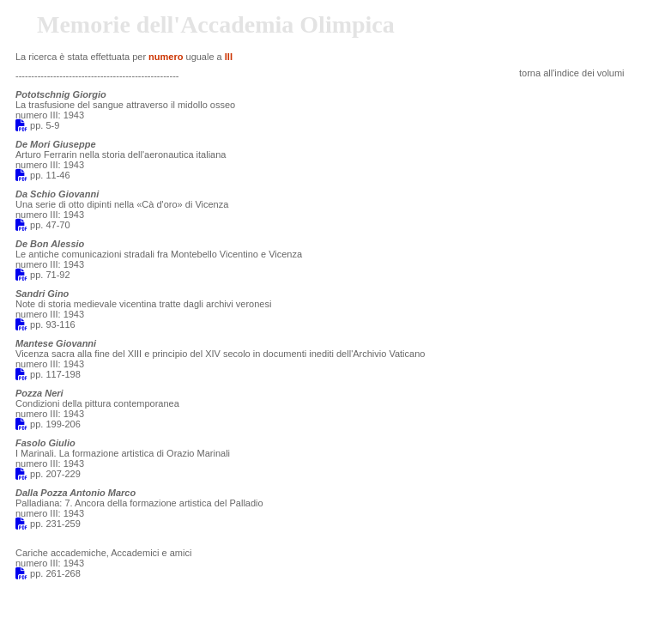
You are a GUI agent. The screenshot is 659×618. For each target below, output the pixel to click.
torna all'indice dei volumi (572, 73)
